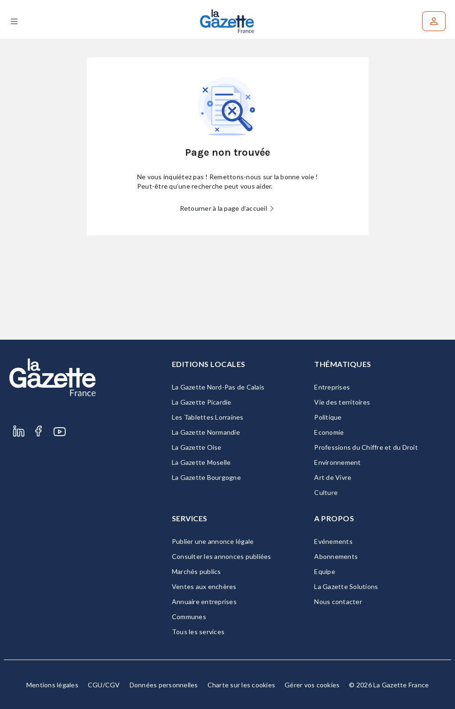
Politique (327, 417)
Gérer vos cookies (312, 685)
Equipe (324, 571)
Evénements (333, 541)
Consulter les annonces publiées (221, 556)
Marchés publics (196, 571)
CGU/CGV (104, 685)
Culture (326, 492)
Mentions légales (52, 685)
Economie (329, 432)
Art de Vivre (332, 477)
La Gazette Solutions (346, 586)
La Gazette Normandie (206, 432)
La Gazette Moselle (201, 462)
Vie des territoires (342, 402)
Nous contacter (338, 601)
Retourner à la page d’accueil (228, 208)
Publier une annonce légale (213, 541)
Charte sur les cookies (242, 685)
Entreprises (332, 387)
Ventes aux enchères (204, 586)
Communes (189, 617)
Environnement (337, 462)
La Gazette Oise (197, 447)
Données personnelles (164, 685)
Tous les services (198, 632)
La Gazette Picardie (201, 402)
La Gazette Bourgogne (206, 477)
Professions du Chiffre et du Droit (366, 447)
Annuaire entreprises (204, 601)
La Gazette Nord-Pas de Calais (218, 387)
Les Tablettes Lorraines (208, 417)
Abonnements (336, 556)
